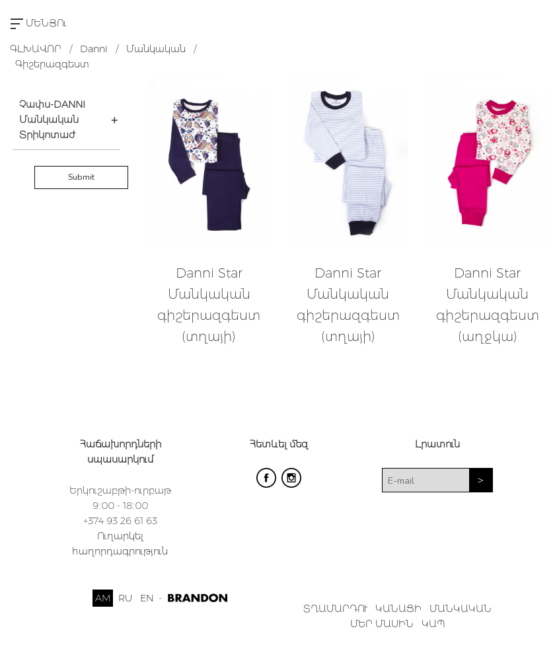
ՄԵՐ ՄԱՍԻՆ (382, 624)
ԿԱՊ (433, 624)
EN (146, 598)
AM (102, 598)
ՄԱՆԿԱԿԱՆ (460, 609)
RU (125, 598)
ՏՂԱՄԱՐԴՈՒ (335, 609)
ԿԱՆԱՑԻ (398, 609)
